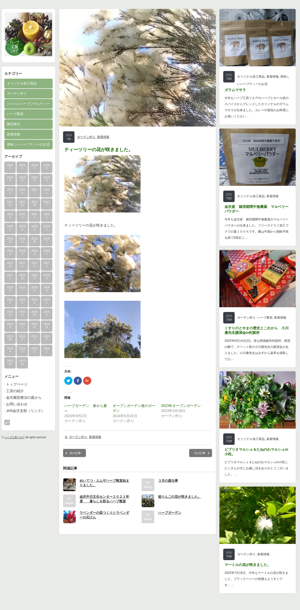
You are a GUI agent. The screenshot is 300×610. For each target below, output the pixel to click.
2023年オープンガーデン (181, 406)
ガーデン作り (17, 93)
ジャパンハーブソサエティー (28, 104)
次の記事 (199, 453)
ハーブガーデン (169, 513)
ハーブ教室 (15, 114)
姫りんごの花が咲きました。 (179, 497)
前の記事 (75, 453)
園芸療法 (13, 124)
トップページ (16, 384)
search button (7, 422)
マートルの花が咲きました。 (247, 565)
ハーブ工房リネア (14, 437)
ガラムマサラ (235, 90)
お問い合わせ (16, 404)
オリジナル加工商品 (22, 83)
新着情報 (13, 134)
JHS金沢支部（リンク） (25, 411)
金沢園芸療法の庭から (24, 397)
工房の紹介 (15, 391)
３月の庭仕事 (168, 481)
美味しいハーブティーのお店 (28, 144)
